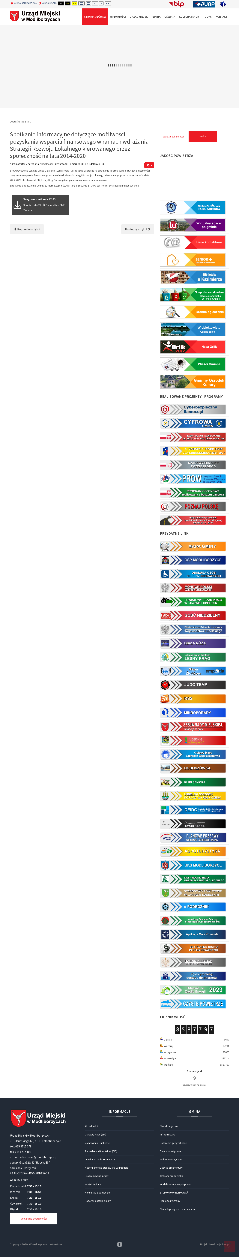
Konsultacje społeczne (98, 1192)
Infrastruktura (167, 1134)
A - (95, 3)
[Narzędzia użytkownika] (149, 165)
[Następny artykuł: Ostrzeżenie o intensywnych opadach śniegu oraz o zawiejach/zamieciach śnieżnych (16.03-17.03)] (137, 229)
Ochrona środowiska (171, 1176)
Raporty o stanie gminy (98, 1201)
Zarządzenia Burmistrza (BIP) (101, 1151)
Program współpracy (97, 1176)
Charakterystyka (169, 1126)
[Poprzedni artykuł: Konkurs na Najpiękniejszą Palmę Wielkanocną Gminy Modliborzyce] (27, 229)
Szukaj (203, 136)
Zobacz (27, 210)
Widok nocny (48, 3)
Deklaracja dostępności (34, 1218)
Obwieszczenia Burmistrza (100, 1159)
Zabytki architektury (171, 1167)
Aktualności (46, 164)
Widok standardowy (24, 3)
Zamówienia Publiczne (97, 1143)
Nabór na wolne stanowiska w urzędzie (106, 1167)
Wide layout (88, 3)
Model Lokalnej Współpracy (175, 1184)
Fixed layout (81, 3)
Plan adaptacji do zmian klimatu (177, 1209)
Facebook (120, 1244)
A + (107, 3)
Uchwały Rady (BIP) (95, 1134)
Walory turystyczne (171, 1159)
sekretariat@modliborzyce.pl (38, 1157)
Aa (61, 3)
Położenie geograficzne (173, 1143)
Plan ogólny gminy (170, 1201)
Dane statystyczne (170, 1151)
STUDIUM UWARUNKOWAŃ (174, 1192)
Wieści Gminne (93, 1184)
